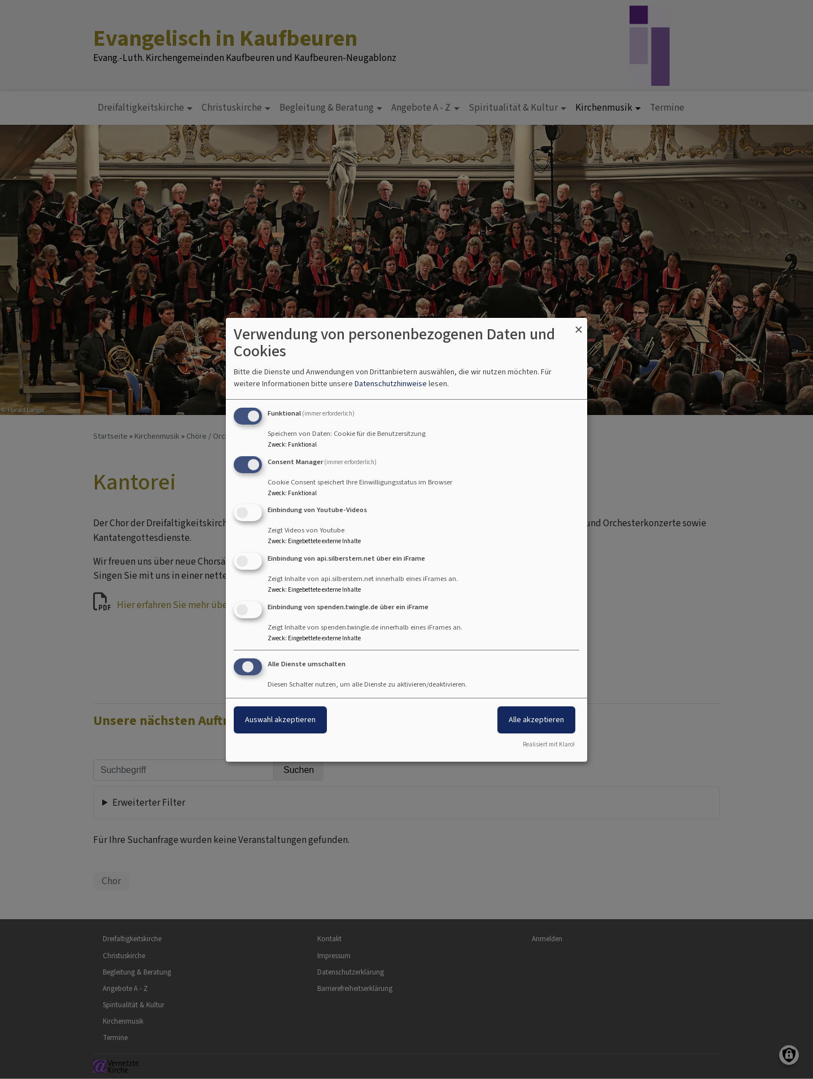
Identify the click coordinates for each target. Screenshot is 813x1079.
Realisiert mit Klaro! (549, 744)
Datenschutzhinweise (391, 383)
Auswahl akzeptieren (280, 719)
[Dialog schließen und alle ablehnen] (578, 324)
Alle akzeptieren (536, 719)
